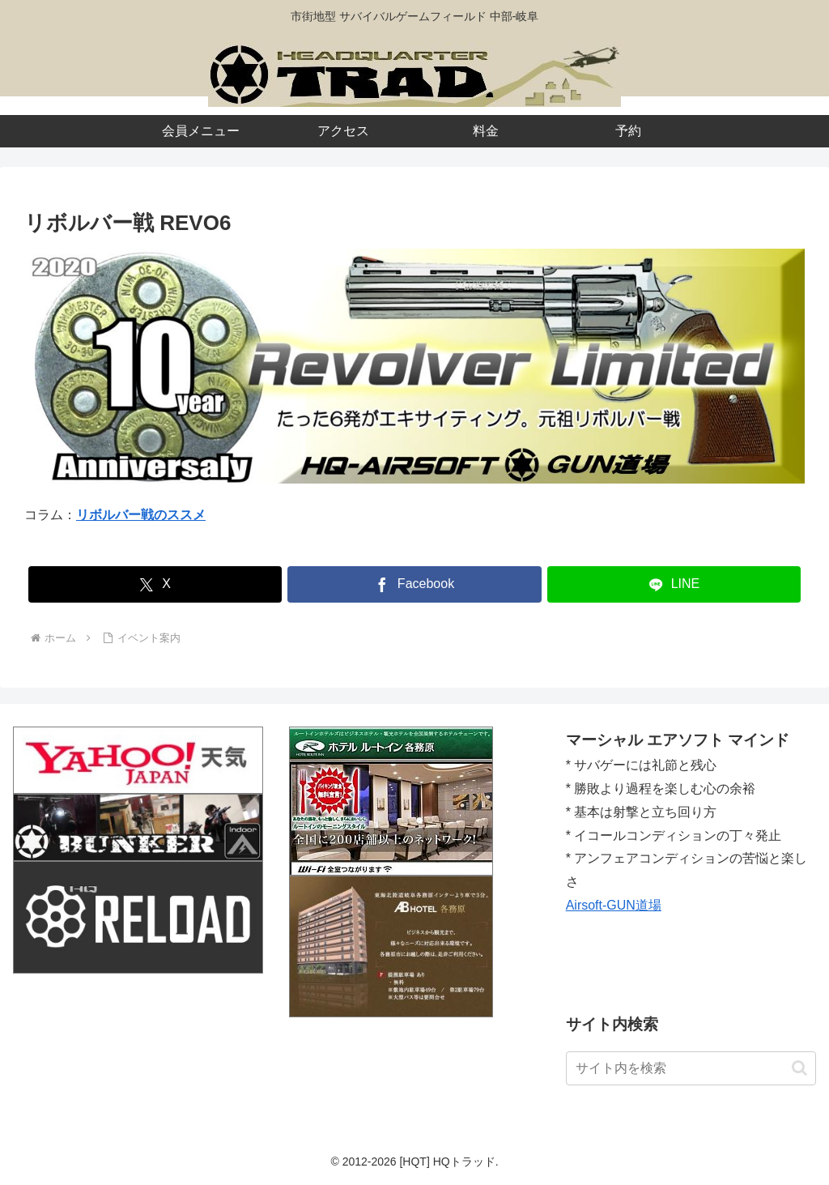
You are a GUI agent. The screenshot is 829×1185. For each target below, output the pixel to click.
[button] (799, 1068)
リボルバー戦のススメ (141, 515)
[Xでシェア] (155, 584)
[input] (691, 1068)
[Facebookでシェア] (414, 584)
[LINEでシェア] (674, 584)
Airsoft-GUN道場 (613, 905)
